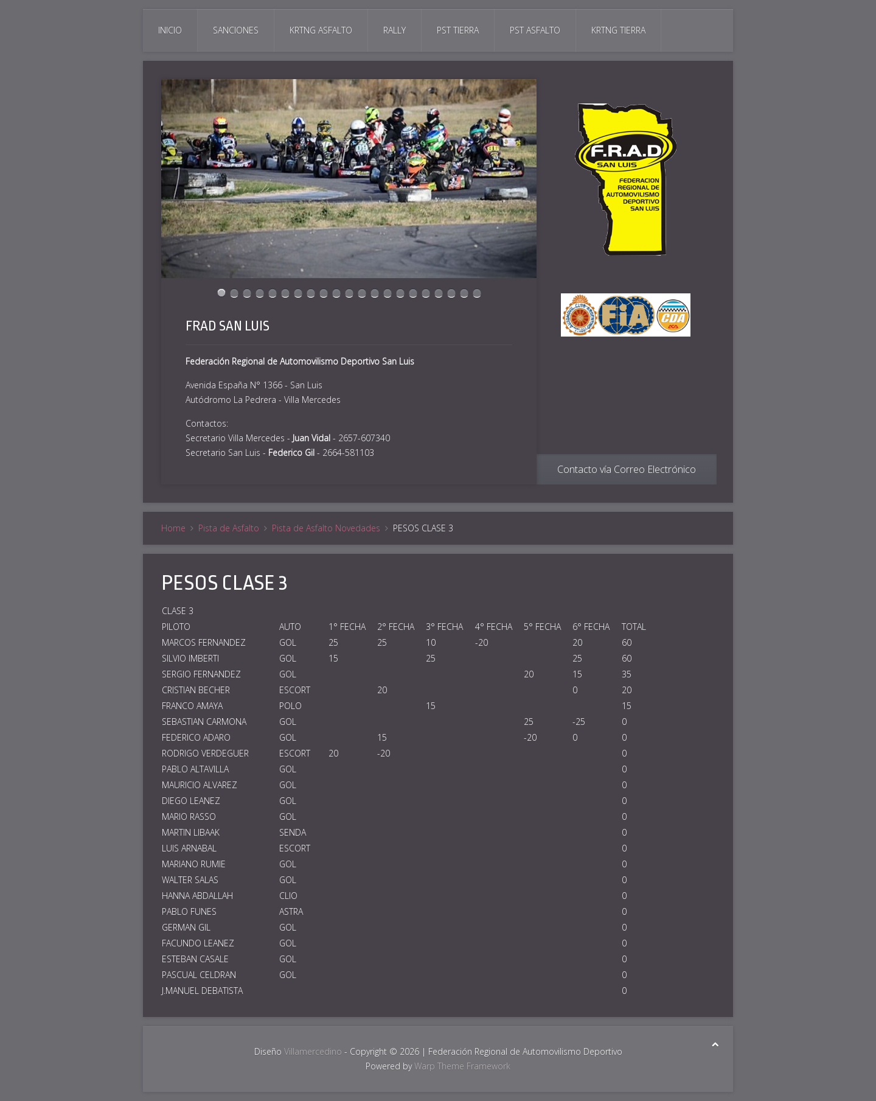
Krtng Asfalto (321, 30)
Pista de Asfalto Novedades (326, 528)
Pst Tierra (458, 30)
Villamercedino (313, 1051)
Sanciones (236, 30)
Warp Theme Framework (462, 1066)
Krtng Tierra (618, 30)
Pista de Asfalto (228, 528)
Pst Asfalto (535, 30)
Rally (394, 30)
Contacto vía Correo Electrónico (626, 469)
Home (173, 528)
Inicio (170, 30)
